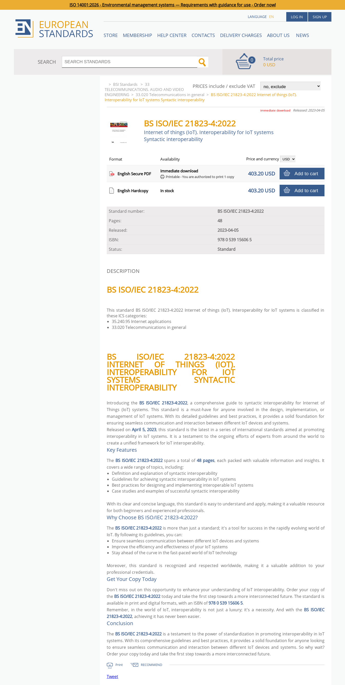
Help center (171, 35)
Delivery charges (241, 35)
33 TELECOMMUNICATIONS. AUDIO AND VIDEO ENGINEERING (144, 89)
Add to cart (306, 173)
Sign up (320, 16)
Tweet (112, 676)
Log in (297, 16)
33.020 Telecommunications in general (170, 94)
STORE (111, 35)
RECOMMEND (151, 664)
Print (119, 664)
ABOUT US (279, 35)
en (271, 16)
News (302, 35)
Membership (137, 35)
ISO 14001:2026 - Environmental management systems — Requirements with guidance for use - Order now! (173, 5)
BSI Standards (126, 84)
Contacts (203, 35)
